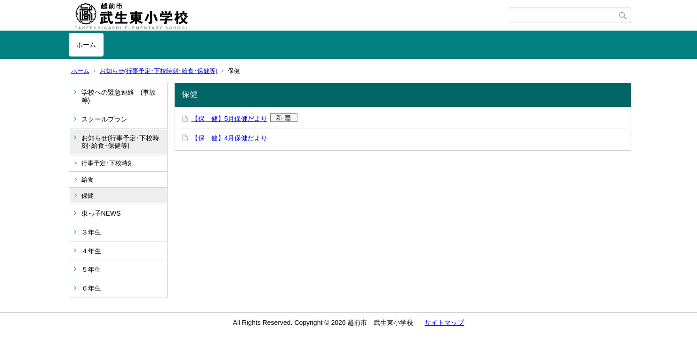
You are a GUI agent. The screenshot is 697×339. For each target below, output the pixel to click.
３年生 (91, 232)
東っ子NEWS (101, 213)
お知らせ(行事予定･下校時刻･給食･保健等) (159, 70)
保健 (87, 195)
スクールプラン (104, 119)
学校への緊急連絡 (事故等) (118, 96)
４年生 (91, 251)
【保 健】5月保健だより (230, 118)
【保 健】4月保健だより (230, 138)
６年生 (91, 288)
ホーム (86, 44)
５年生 (91, 269)
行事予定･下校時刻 (107, 163)
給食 (87, 179)
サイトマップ (444, 322)
